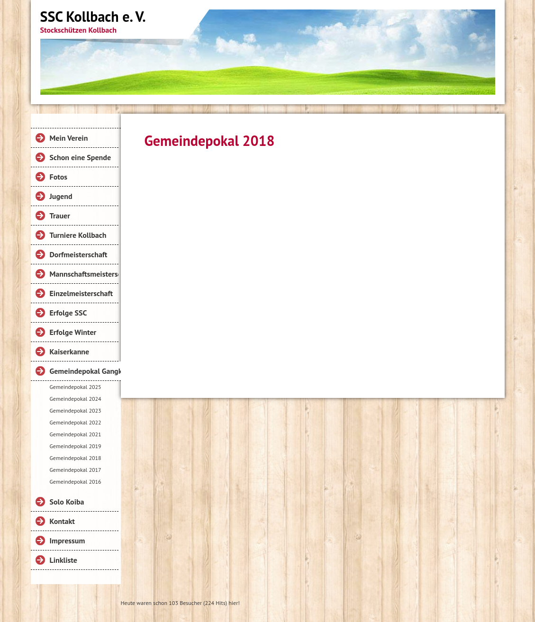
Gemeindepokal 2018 (75, 457)
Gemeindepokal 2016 (75, 481)
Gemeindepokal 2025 (75, 386)
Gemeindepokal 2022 (75, 422)
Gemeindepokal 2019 (75, 446)
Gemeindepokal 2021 (75, 434)
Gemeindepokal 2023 (75, 410)
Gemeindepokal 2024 (75, 398)
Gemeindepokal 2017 (75, 469)
